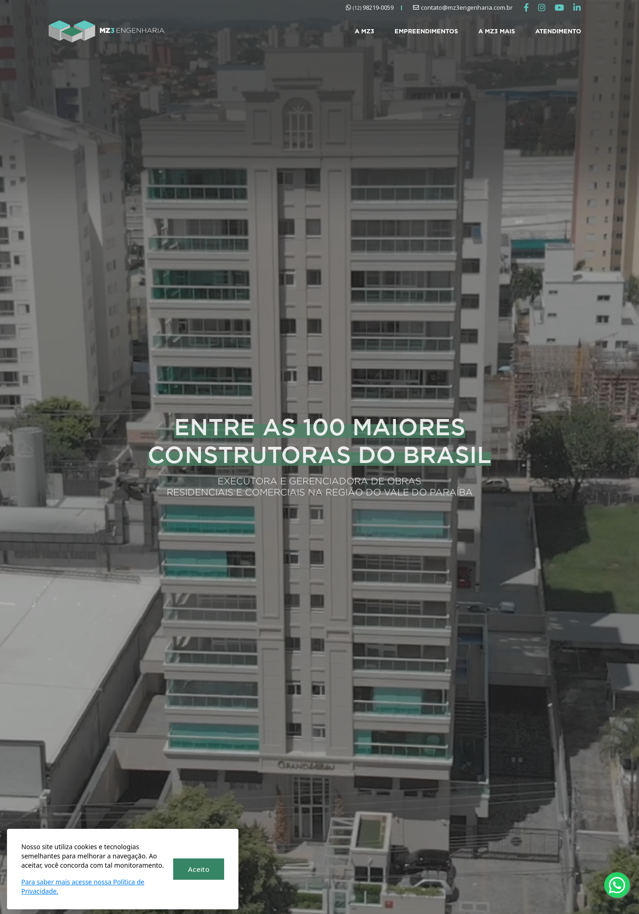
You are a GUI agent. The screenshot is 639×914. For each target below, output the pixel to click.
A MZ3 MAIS (496, 31)
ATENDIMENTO (558, 31)
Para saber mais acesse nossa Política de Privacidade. (82, 886)
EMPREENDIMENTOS (426, 31)
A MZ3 (364, 31)
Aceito (198, 869)
